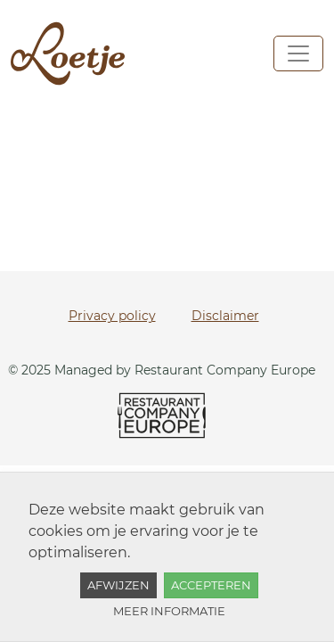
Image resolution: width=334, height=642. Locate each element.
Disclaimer (225, 316)
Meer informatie (169, 611)
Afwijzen (118, 585)
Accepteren (211, 585)
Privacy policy (112, 316)
